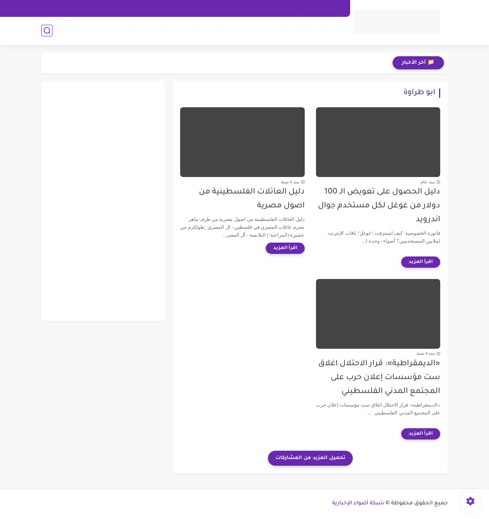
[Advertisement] (103, 200)
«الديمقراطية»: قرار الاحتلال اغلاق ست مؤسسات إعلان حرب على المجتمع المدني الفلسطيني (379, 378)
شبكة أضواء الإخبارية (358, 504)
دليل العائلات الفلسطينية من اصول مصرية (252, 199)
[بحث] (47, 30)
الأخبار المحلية (316, 30)
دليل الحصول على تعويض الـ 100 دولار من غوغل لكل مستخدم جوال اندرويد (379, 206)
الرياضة (222, 30)
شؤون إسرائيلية (85, 30)
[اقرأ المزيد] (420, 262)
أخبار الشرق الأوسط (264, 30)
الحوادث (195, 30)
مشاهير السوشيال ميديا (146, 30)
